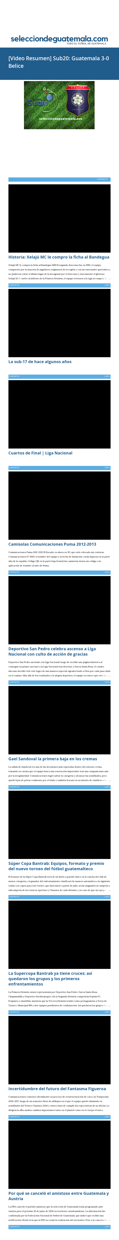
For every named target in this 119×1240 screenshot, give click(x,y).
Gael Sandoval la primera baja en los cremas (52, 759)
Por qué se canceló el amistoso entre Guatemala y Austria (58, 1196)
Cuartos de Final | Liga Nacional (40, 453)
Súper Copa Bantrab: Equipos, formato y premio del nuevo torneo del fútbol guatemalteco (56, 866)
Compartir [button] (102, 179)
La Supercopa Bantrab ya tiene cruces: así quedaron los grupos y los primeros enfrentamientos (50, 979)
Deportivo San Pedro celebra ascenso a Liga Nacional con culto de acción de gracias (52, 651)
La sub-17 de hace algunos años (39, 361)
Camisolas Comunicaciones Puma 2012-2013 (52, 544)
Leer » (107, 285)
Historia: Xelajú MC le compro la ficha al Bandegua (58, 257)
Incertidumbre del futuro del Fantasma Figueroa (57, 1088)
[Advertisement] (59, 15)
